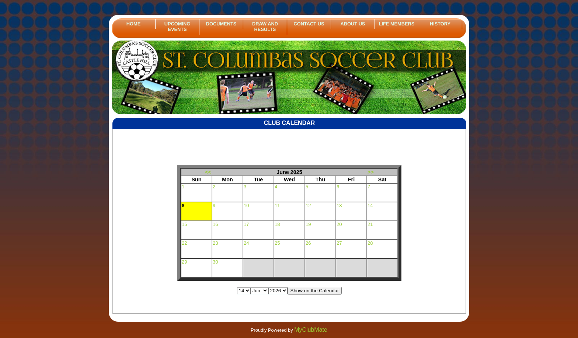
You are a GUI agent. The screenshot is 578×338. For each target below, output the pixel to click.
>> (371, 172)
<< (208, 172)
